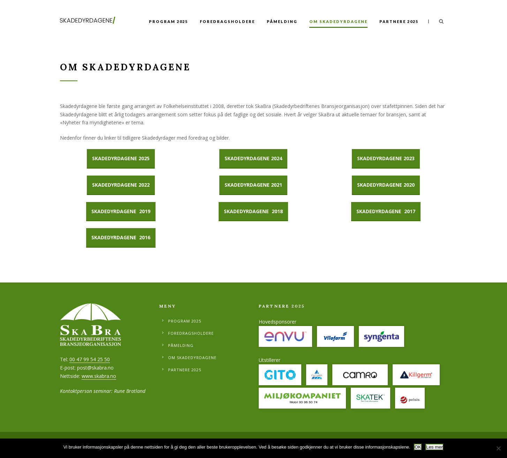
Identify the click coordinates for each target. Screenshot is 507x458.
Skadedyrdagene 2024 (253, 158)
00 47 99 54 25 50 (89, 359)
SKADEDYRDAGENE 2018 (253, 211)
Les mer (434, 447)
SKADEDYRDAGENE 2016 (120, 237)
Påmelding (282, 21)
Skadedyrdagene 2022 (121, 184)
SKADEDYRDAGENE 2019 (120, 211)
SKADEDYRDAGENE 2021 (253, 184)
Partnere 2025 (398, 21)
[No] (498, 448)
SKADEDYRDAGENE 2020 (386, 184)
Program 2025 (168, 21)
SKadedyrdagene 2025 (121, 158)
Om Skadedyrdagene (338, 21)
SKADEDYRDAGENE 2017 (385, 211)
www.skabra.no (99, 376)
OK (418, 447)
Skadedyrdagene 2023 (386, 158)
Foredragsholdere (227, 21)
